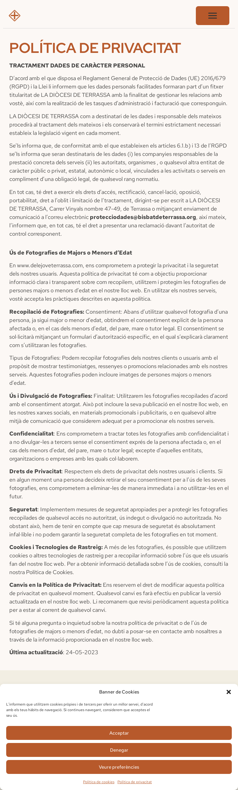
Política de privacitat (134, 781)
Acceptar (119, 733)
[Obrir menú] (212, 15)
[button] (229, 692)
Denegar (119, 750)
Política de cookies (98, 781)
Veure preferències (119, 767)
